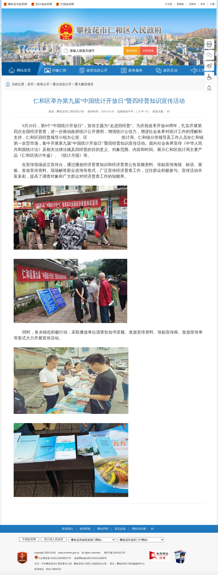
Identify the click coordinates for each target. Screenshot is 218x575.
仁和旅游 (205, 70)
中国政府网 (67, 4)
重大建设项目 (84, 84)
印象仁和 (59, 70)
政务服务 (135, 70)
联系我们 (67, 528)
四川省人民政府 (53, 539)
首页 (30, 84)
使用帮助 (85, 528)
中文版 (168, 4)
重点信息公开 (62, 84)
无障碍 (192, 4)
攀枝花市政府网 (17, 4)
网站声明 (102, 528)
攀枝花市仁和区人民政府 (109, 31)
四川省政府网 (44, 4)
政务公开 (43, 84)
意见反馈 (120, 528)
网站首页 (24, 70)
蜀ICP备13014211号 (114, 552)
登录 (202, 4)
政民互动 (170, 70)
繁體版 (180, 4)
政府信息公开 (97, 70)
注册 (212, 4)
